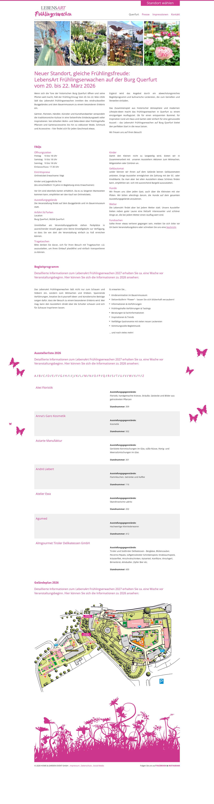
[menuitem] (133, 16)
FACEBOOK (161, 765)
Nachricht (171, 227)
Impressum (75, 765)
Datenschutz (86, 765)
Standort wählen (160, 3)
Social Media (98, 765)
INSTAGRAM (174, 765)
